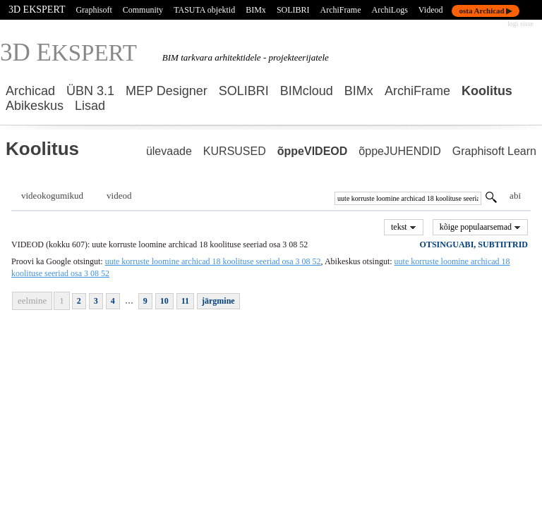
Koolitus (487, 91)
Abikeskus (35, 106)
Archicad (30, 91)
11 (185, 301)
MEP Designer (166, 91)
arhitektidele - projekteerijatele (272, 57)
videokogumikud (52, 195)
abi (515, 195)
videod (119, 195)
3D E (68, 52)
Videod (430, 10)
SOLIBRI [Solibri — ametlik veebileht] (293, 10)
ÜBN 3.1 (90, 91)
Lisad (90, 106)
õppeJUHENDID (399, 151)
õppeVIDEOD (312, 151)
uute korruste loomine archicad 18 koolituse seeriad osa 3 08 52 (213, 261)
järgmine (218, 301)
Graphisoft (94, 10)
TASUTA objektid (204, 10)
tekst (403, 227)
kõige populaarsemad (480, 227)
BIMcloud (306, 91)
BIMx (358, 91)
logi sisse (520, 23)
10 (164, 301)
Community (143, 10)
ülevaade (169, 151)
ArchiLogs (390, 10)
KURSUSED (234, 151)
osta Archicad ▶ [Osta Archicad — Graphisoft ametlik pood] (485, 10)
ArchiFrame (340, 10)
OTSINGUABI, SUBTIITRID (474, 244)
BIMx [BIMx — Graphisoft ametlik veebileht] (256, 10)
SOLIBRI (244, 91)
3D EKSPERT (36, 9)
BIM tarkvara (187, 57)
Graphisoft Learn (494, 151)
